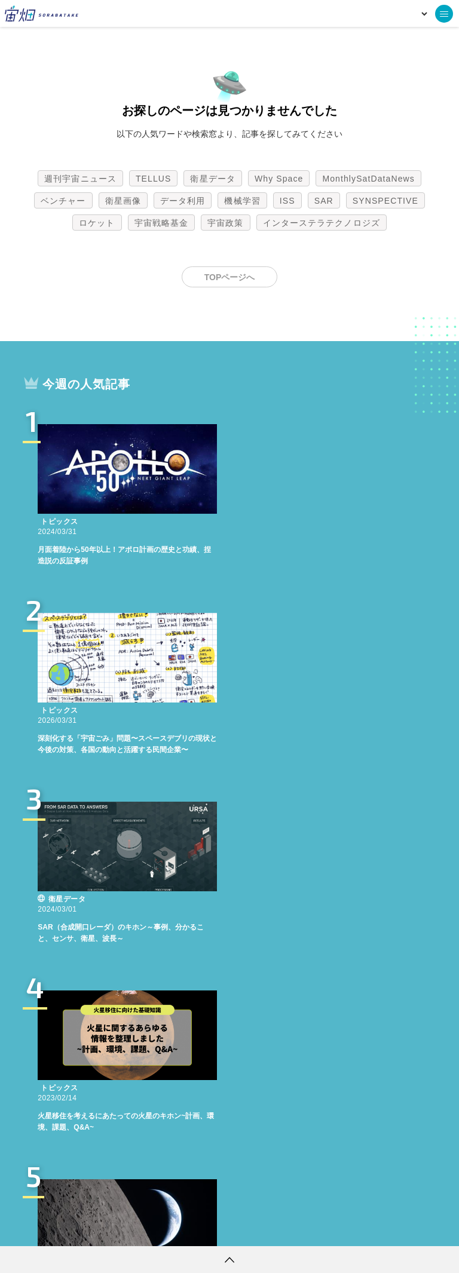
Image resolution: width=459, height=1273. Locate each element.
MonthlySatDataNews (368, 178)
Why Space (279, 178)
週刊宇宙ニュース (80, 178)
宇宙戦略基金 (161, 223)
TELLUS (154, 178)
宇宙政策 (225, 223)
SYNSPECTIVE (385, 200)
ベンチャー (63, 200)
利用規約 (130, 1228)
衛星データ (212, 178)
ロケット (97, 223)
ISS (287, 200)
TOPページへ (229, 277)
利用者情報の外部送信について (293, 1228)
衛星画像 (123, 200)
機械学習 (242, 200)
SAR (323, 200)
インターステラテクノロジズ (321, 223)
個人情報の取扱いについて (194, 1228)
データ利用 (183, 200)
